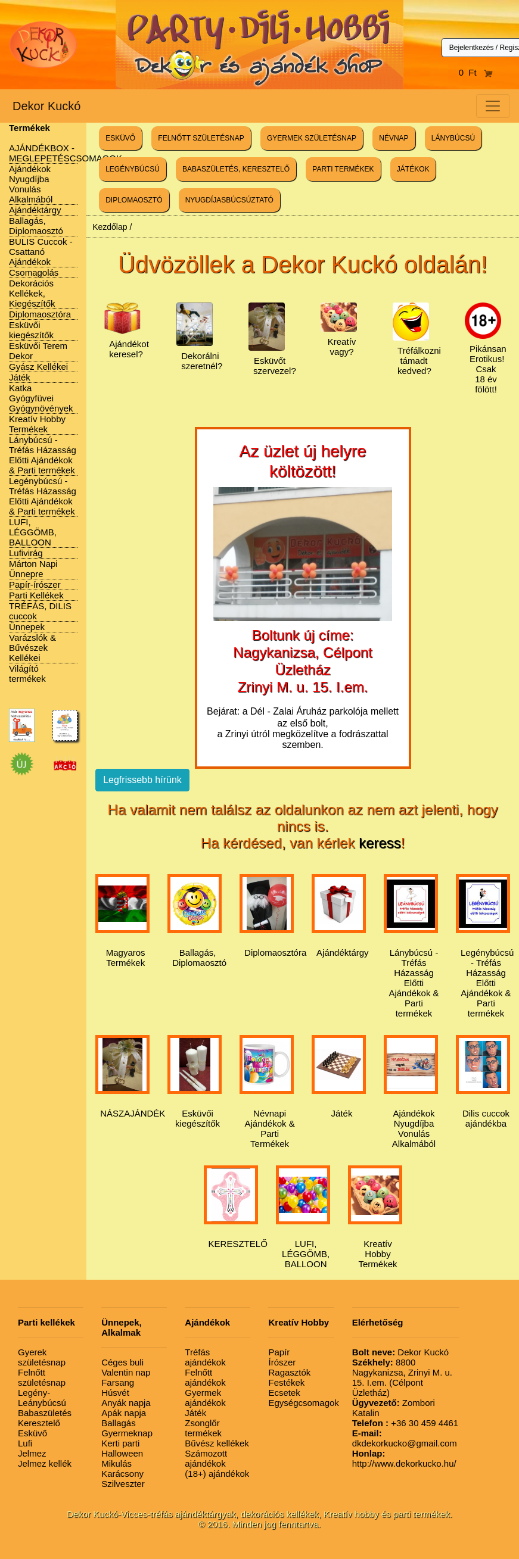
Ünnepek (27, 627)
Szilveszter (123, 1484)
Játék (19, 377)
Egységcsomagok (303, 1403)
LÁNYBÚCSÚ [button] (453, 138)
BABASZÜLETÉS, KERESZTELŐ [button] (236, 169)
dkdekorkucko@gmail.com (404, 1438)
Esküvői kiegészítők (31, 330)
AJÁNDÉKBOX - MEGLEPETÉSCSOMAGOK (65, 153)
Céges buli (122, 1362)
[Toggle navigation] (492, 106)
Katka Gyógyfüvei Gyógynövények (41, 398)
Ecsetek (284, 1392)
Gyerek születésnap (42, 1357)
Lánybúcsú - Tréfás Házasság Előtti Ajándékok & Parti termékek (42, 455)
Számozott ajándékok (206, 1458)
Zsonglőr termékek (203, 1428)
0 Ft (476, 72)
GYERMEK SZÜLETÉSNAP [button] (311, 138)
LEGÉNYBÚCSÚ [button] (132, 169)
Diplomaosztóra (40, 314)
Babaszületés (45, 1413)
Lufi (25, 1443)
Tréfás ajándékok (205, 1357)
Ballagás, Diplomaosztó (36, 226)
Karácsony (122, 1473)
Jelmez (32, 1453)
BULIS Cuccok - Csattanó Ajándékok (41, 251)
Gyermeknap (127, 1433)
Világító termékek (27, 673)
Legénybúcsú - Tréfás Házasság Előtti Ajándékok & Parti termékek (42, 496)
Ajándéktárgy (35, 210)
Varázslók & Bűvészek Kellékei (32, 647)
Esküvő (32, 1433)
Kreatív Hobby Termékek (37, 424)
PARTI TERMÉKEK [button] (343, 169)
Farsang (117, 1382)
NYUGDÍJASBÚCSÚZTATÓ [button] (229, 200)
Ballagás (118, 1423)
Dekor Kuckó (47, 106)
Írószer (282, 1362)
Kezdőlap (109, 227)
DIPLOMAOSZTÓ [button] (133, 200)
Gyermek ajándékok (205, 1397)
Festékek (286, 1382)
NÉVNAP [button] (393, 138)
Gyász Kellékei (38, 366)
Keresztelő (39, 1423)
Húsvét (115, 1392)
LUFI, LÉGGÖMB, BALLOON (33, 532)
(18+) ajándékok (217, 1473)
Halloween (122, 1453)
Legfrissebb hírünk (142, 780)
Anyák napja (126, 1403)
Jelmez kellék (45, 1463)
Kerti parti (120, 1443)
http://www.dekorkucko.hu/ (404, 1458)
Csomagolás (33, 272)
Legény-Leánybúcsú (42, 1397)
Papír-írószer (35, 584)
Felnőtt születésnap (42, 1377)
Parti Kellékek (36, 595)
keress (380, 843)
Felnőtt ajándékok (205, 1377)
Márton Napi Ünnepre (33, 569)
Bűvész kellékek (217, 1443)
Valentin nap (125, 1372)
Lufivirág (26, 553)
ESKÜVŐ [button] (120, 138)
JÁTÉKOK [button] (413, 169)
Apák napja (123, 1413)
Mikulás (116, 1463)
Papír (279, 1352)
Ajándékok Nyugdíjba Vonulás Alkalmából (30, 184)
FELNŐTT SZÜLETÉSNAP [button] (201, 138)
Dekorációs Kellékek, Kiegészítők (32, 293)
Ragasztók (289, 1372)
